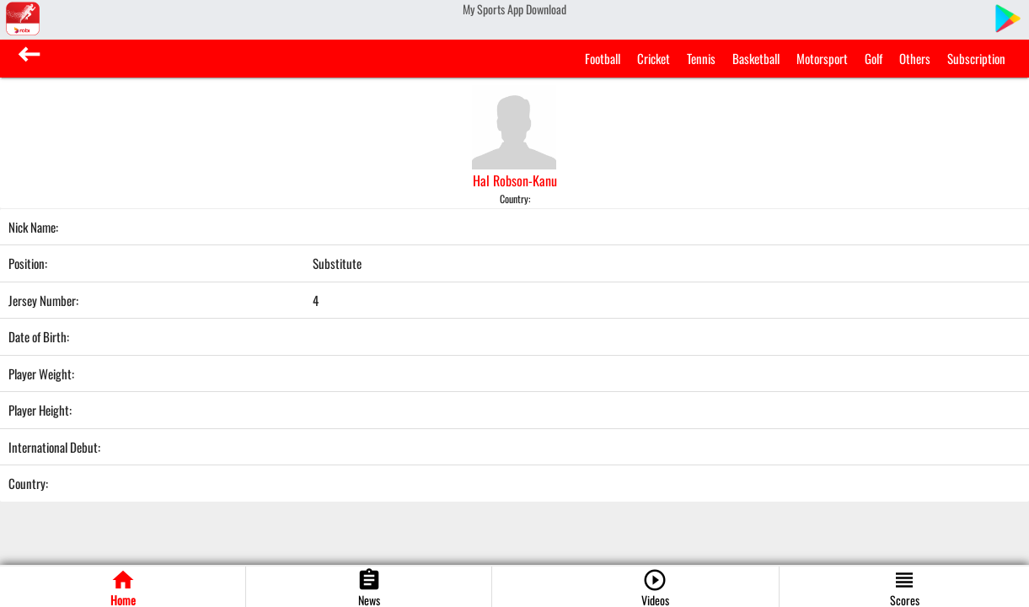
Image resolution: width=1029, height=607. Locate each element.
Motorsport (822, 58)
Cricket (653, 58)
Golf (873, 58)
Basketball (756, 58)
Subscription (976, 58)
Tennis (701, 58)
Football (602, 58)
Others (914, 58)
